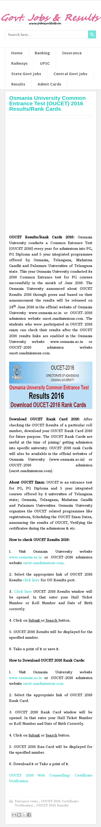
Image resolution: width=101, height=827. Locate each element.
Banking (42, 53)
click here (31, 580)
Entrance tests (27, 801)
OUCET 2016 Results (52, 805)
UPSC (45, 63)
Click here (23, 591)
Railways (19, 63)
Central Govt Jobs (70, 73)
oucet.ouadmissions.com (43, 563)
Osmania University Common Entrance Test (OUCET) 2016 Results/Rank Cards (47, 103)
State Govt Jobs (26, 73)
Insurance (72, 53)
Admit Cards (49, 84)
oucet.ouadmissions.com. (43, 683)
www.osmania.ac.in (25, 557)
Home (16, 53)
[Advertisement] (50, 178)
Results (18, 84)
